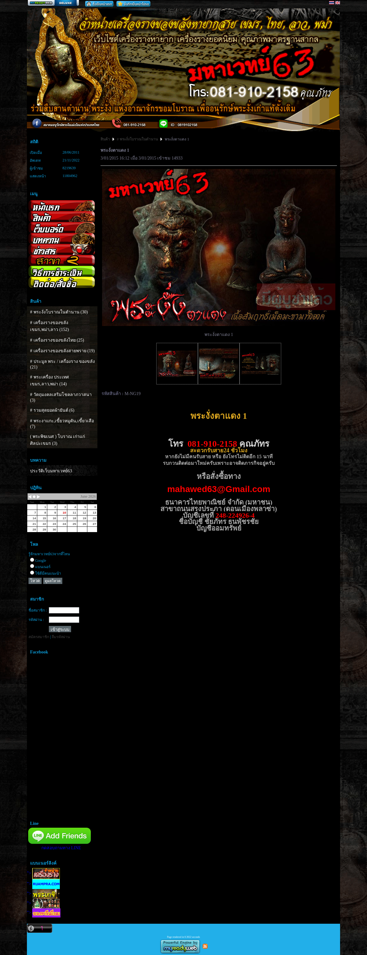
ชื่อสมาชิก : (37, 610)
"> (43, 873)
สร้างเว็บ (53, 3)
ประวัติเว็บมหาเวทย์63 (51, 471)
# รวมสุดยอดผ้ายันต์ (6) (52, 410)
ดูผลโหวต (53, 581)
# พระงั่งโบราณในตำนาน (137, 139)
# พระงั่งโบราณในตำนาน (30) (59, 312)
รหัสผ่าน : (36, 619)
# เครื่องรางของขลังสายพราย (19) (62, 350)
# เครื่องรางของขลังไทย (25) (57, 340)
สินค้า (106, 139)
